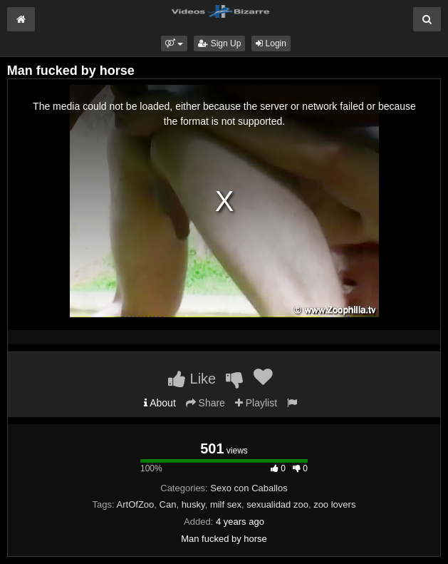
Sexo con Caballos (248, 488)
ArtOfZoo (136, 504)
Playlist (256, 403)
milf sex (225, 504)
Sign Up (219, 43)
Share (205, 403)
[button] (174, 43)
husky (193, 504)
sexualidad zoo (277, 504)
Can (168, 504)
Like (192, 378)
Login (271, 43)
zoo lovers (334, 504)
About (160, 403)
